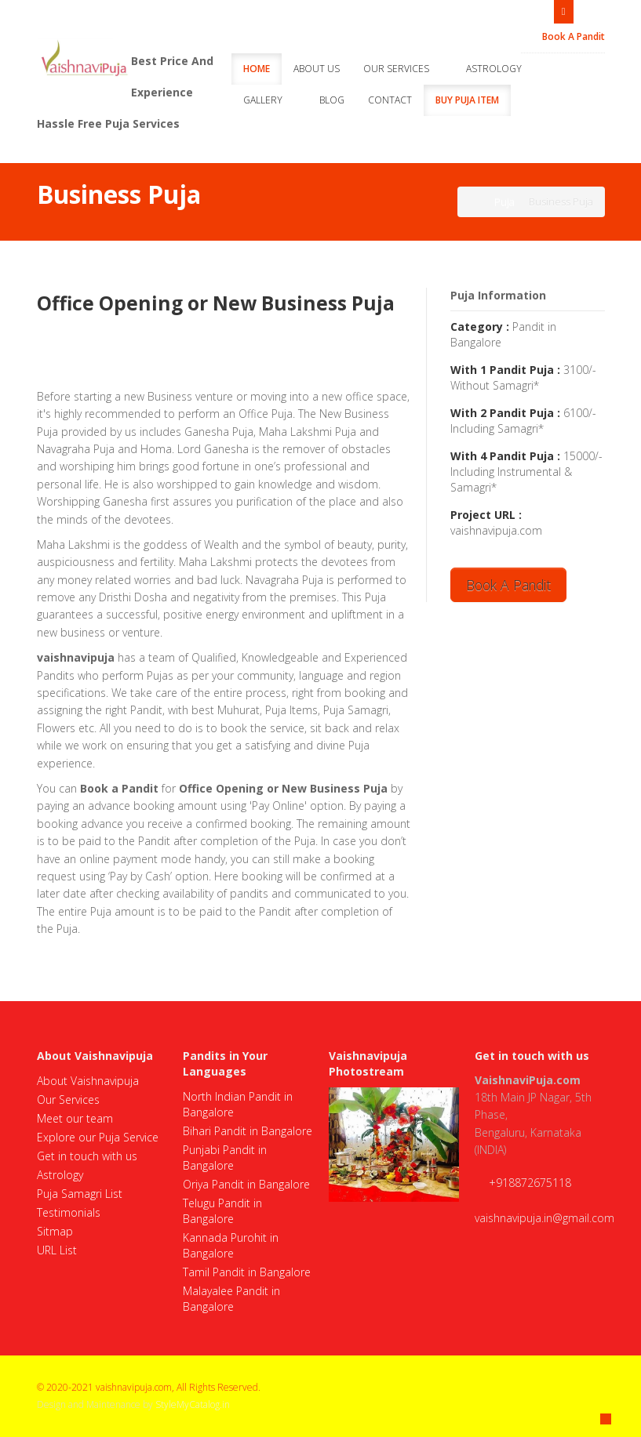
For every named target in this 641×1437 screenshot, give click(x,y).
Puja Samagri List (79, 1193)
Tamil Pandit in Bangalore (247, 1272)
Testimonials (68, 1212)
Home (256, 68)
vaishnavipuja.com (496, 530)
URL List (57, 1250)
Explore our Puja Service (97, 1137)
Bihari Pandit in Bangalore (247, 1130)
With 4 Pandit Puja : (505, 455)
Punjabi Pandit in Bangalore (225, 1157)
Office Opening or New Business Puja (216, 303)
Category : (479, 326)
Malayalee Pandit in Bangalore (231, 1298)
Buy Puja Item (467, 100)
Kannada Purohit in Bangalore (231, 1245)
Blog (331, 100)
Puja (504, 201)
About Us (316, 68)
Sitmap (55, 1231)
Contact (390, 100)
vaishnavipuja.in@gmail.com (544, 1217)
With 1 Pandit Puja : (505, 369)
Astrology (500, 68)
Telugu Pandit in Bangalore (222, 1211)
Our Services (403, 68)
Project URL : (486, 514)
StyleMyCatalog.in (192, 1404)
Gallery (269, 100)
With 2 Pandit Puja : (505, 412)
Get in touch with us (87, 1156)
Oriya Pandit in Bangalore (246, 1184)
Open (564, 10)
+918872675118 (530, 1182)
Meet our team (75, 1118)
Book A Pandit (567, 36)
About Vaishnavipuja (88, 1080)
